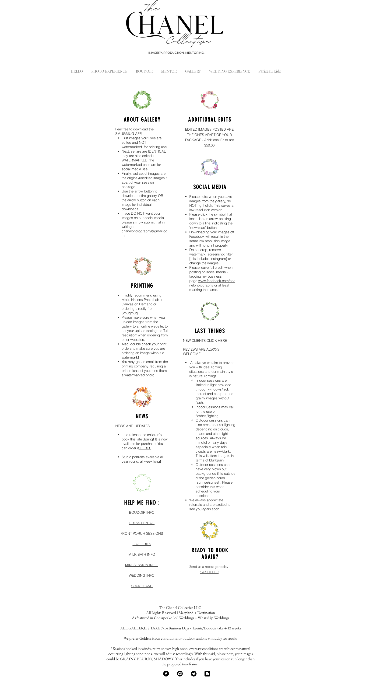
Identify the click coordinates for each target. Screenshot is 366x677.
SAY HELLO (209, 572)
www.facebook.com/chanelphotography (212, 283)
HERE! (145, 448)
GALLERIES (142, 544)
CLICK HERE (217, 340)
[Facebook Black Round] (166, 674)
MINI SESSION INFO (141, 565)
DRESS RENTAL (142, 523)
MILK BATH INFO (141, 554)
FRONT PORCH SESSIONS (141, 533)
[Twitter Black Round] (194, 674)
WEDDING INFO (142, 575)
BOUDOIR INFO (142, 512)
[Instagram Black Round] (180, 674)
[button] (109, 69)
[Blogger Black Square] (207, 674)
